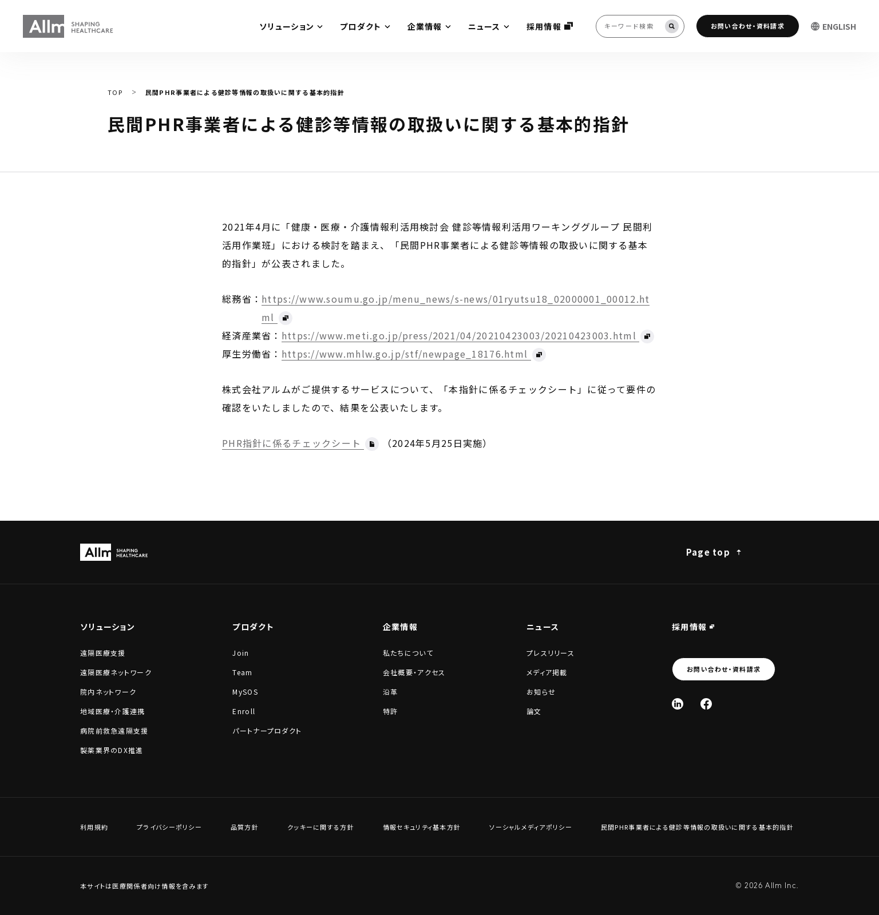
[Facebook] (706, 704)
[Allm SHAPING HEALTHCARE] (68, 26)
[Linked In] (677, 704)
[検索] (672, 26)
